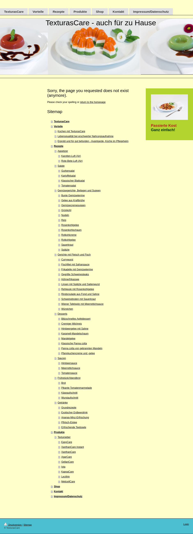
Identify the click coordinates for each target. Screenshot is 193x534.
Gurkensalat (68, 170)
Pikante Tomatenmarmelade (76, 387)
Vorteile (58, 126)
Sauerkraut (67, 244)
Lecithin (65, 476)
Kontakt (58, 491)
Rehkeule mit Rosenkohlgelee (77, 289)
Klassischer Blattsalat (73, 180)
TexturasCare (61, 121)
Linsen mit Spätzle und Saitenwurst (80, 284)
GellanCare (67, 461)
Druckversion (13, 525)
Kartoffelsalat (68, 175)
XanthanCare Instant (72, 447)
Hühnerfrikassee (70, 279)
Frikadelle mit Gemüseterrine (77, 269)
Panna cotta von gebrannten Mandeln (81, 348)
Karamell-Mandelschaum (74, 333)
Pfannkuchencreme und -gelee (78, 353)
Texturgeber (63, 437)
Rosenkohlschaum (71, 230)
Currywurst (67, 259)
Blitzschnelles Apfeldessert (75, 318)
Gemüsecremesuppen (73, 205)
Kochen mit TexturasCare (71, 131)
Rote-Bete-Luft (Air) (72, 161)
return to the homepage (93, 102)
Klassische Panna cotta (74, 343)
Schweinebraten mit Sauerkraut (78, 299)
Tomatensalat (68, 185)
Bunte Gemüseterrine (73, 195)
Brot (63, 382)
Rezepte (58, 146)
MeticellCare (68, 481)
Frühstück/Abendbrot (68, 378)
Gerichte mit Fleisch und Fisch (74, 254)
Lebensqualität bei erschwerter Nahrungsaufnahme (85, 136)
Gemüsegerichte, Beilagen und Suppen (78, 190)
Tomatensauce (69, 373)
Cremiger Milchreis (71, 323)
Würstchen (67, 308)
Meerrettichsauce (70, 368)
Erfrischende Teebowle (73, 427)
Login (186, 524)
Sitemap (27, 525)
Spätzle (65, 249)
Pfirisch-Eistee (69, 422)
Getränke (62, 402)
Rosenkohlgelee (70, 225)
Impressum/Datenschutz (68, 496)
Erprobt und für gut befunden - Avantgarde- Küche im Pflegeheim (92, 141)
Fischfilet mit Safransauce (75, 264)
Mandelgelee (68, 338)
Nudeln (65, 215)
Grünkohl (66, 210)
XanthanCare (68, 452)
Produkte (59, 432)
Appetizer (62, 151)
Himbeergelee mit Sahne (74, 328)
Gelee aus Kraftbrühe (73, 200)
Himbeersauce (69, 363)
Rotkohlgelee (68, 239)
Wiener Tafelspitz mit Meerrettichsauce (82, 304)
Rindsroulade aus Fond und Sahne (80, 294)
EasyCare (66, 442)
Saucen (61, 358)
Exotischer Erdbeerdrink (74, 412)
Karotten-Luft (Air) (71, 156)
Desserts (62, 313)
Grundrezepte (68, 407)
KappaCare (67, 471)
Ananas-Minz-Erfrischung (75, 417)
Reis (63, 220)
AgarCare (66, 456)
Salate (60, 165)
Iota (63, 466)
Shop (57, 486)
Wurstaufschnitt (69, 397)
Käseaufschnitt (69, 392)
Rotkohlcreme (68, 234)
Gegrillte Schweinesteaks (75, 274)
